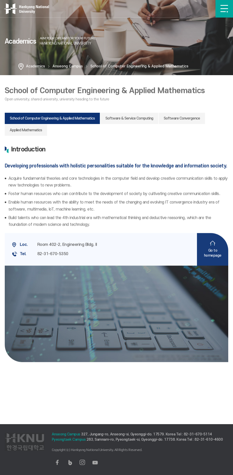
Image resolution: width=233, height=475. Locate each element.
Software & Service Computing (129, 118)
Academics (35, 66)
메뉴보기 (224, 9)
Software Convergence (182, 118)
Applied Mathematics (26, 130)
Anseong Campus (68, 66)
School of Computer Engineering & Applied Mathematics (139, 66)
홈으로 (21, 66)
